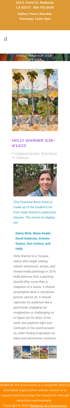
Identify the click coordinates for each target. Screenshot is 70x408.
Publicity (22, 157)
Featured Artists (27, 153)
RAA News (49, 153)
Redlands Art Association (48, 405)
